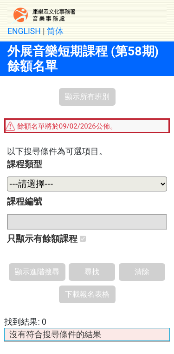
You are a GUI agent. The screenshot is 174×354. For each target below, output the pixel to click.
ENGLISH (24, 31)
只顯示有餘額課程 (46, 239)
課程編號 (24, 201)
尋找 (91, 271)
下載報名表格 (87, 294)
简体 (55, 31)
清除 (142, 271)
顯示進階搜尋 (37, 271)
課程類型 (24, 164)
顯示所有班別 (87, 96)
